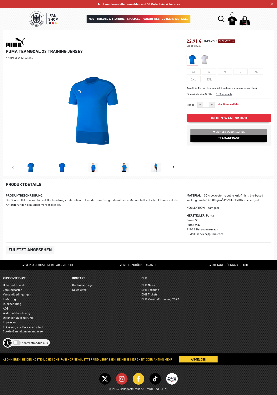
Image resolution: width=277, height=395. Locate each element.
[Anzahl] (206, 105)
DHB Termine (150, 289)
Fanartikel (151, 19)
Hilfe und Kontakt (14, 285)
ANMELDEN (198, 359)
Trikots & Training (111, 19)
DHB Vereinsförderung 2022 (160, 299)
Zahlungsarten (12, 289)
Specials (133, 19)
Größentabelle (224, 94)
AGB (6, 308)
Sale (184, 19)
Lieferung (9, 299)
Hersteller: (196, 215)
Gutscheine (170, 19)
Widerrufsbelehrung (16, 313)
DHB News (148, 285)
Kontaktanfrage (82, 285)
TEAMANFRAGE (229, 138)
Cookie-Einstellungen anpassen (23, 331)
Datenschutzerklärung (18, 317)
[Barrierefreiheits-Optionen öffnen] (8, 343)
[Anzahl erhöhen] (212, 105)
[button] (221, 19)
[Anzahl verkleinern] (200, 105)
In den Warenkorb (229, 118)
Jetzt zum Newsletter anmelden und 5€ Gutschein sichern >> (138, 4)
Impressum (10, 322)
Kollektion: (196, 208)
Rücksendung (12, 303)
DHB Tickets (149, 294)
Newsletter (79, 289)
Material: (194, 195)
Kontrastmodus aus (35, 343)
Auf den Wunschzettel (229, 132)
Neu (91, 19)
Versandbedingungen (17, 294)
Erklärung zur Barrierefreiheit (23, 327)
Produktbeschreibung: (24, 195)
